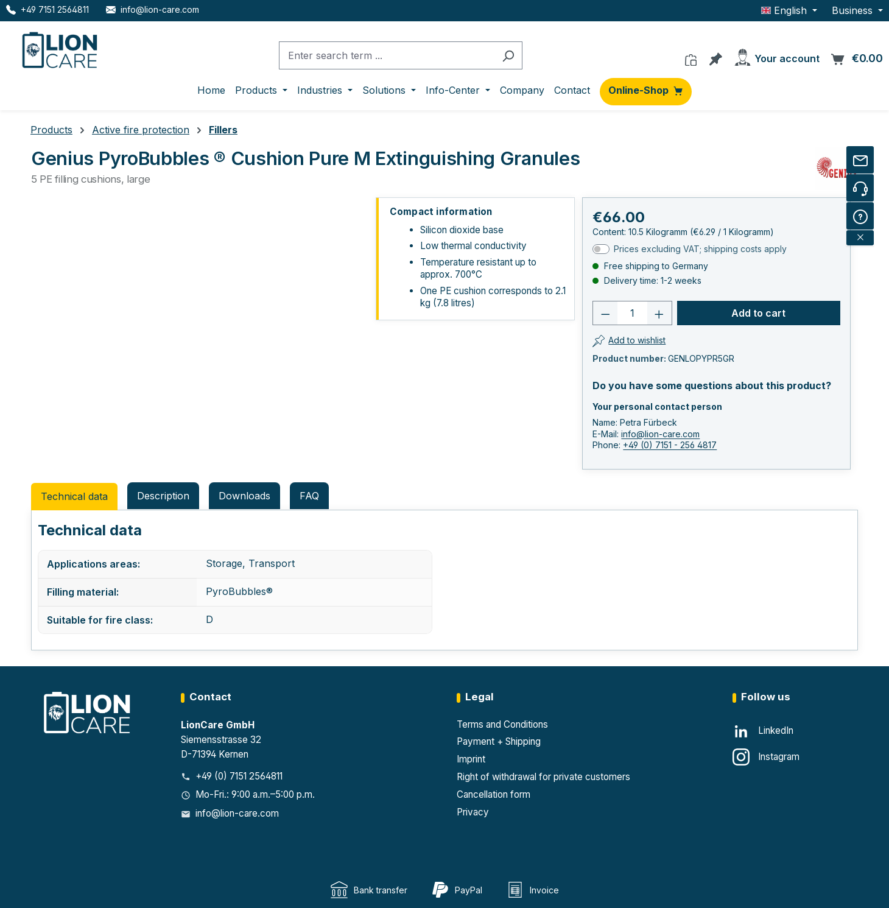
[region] (199, 334)
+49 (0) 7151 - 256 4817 (670, 445)
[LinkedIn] (763, 731)
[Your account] (776, 55)
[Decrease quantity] (605, 313)
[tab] (163, 495)
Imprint (471, 759)
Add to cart (758, 313)
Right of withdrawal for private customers (543, 777)
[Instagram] (766, 756)
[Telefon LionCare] (47, 9)
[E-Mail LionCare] (152, 9)
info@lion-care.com (660, 434)
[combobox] (386, 55)
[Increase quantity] (659, 313)
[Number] (632, 313)
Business (854, 10)
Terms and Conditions (502, 724)
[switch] (601, 249)
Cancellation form (493, 794)
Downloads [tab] (244, 496)
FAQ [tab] (309, 496)
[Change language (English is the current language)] (789, 10)
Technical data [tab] (74, 496)
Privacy (473, 812)
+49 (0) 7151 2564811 (239, 776)
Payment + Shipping (499, 741)
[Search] (508, 55)
